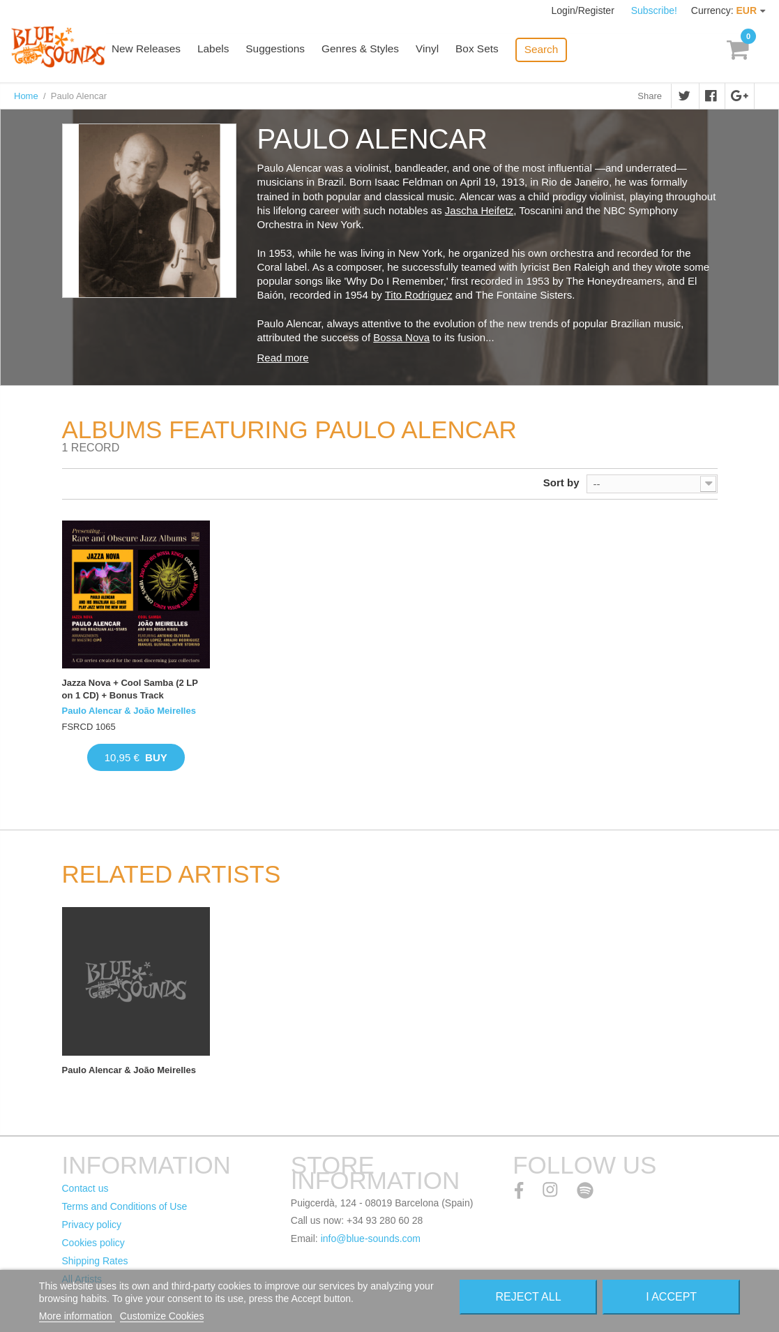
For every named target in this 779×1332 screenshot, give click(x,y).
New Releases (161, 51)
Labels (226, 51)
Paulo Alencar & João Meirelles (129, 710)
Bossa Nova (401, 337)
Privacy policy (92, 1224)
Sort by (561, 482)
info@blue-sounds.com (371, 1238)
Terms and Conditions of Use (125, 1206)
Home (26, 96)
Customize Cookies (162, 1316)
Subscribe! (654, 10)
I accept (671, 1297)
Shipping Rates (95, 1260)
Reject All (528, 1297)
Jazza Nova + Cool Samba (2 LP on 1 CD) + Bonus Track (130, 689)
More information (77, 1316)
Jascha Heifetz (479, 210)
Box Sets (485, 51)
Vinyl (436, 51)
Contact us (85, 1188)
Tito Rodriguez (419, 295)
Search (549, 49)
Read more (283, 358)
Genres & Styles (370, 51)
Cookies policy (93, 1242)
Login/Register (584, 10)
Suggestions (288, 51)
